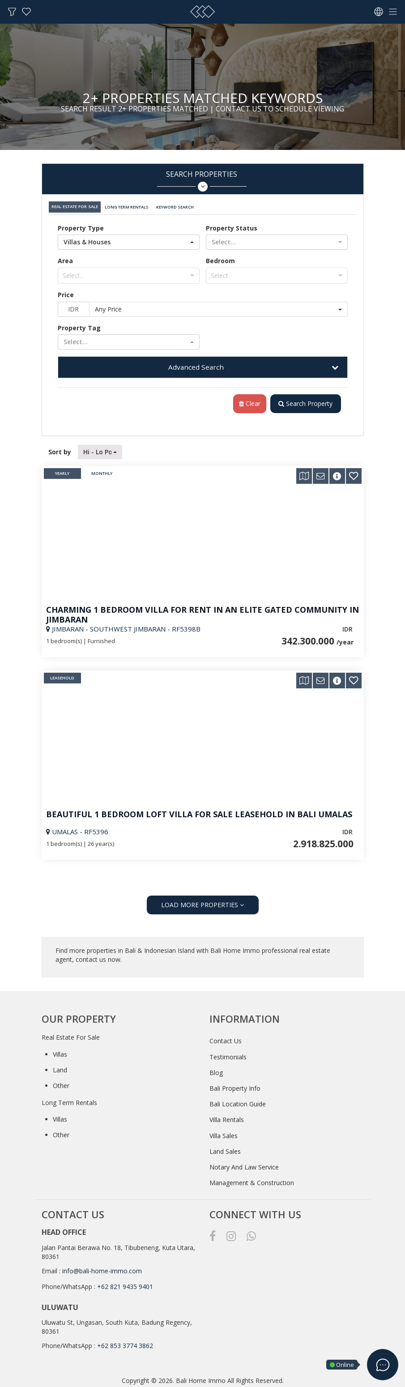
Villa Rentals (226, 1117)
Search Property (304, 401)
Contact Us (225, 1038)
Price (66, 292)
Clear (247, 401)
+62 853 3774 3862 (125, 1343)
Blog (216, 1070)
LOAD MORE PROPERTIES (202, 902)
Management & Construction (251, 1180)
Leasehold (62, 676)
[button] (129, 239)
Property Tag (79, 325)
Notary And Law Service (244, 1165)
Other (61, 1083)
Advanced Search (196, 364)
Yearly (62, 471)
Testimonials (228, 1054)
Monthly (101, 471)
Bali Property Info (234, 1086)
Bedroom (220, 258)
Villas (60, 1052)
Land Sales (225, 1149)
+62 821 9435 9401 (125, 1284)
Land (60, 1067)
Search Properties (201, 180)
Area (65, 258)
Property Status (231, 225)
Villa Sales (223, 1133)
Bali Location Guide (237, 1101)
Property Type (81, 225)
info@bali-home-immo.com (102, 1268)
